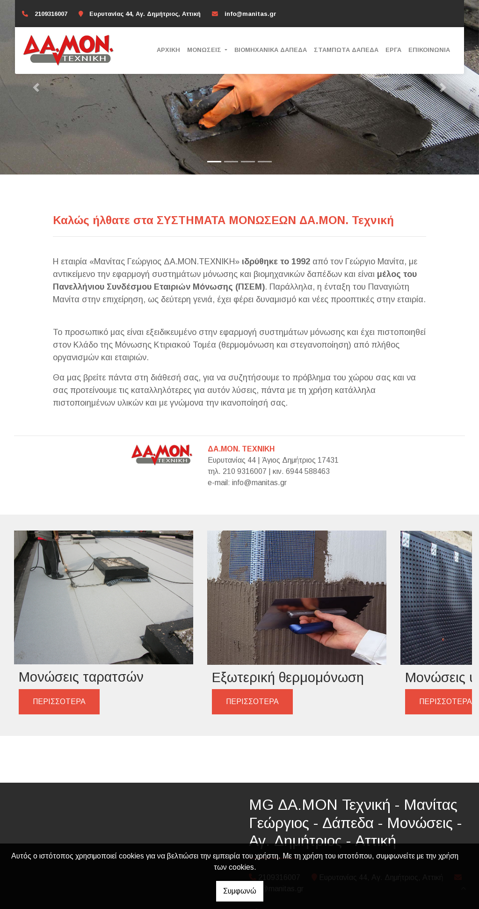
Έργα (393, 49)
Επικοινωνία (429, 49)
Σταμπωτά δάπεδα (346, 49)
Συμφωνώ (239, 891)
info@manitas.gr (250, 13)
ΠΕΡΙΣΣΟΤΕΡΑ (59, 663)
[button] (36, 87)
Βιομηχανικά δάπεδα (270, 49)
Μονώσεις (205, 49)
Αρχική (168, 49)
